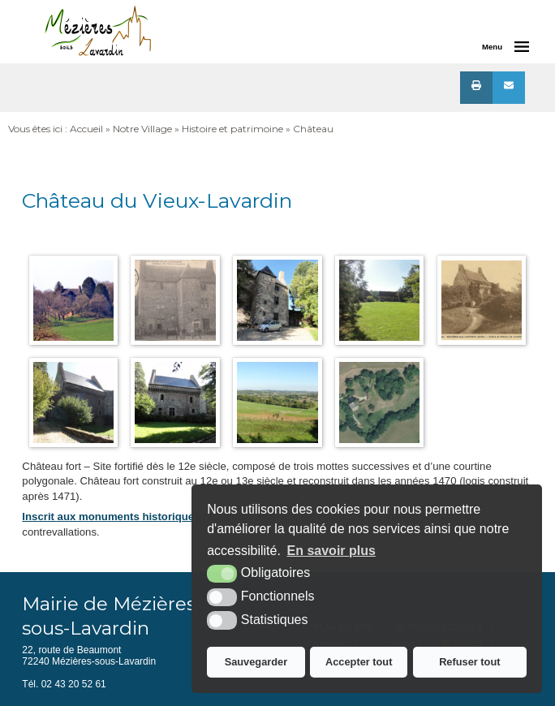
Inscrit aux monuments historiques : (114, 516)
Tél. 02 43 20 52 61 (63, 684)
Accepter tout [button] (358, 662)
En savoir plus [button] (331, 550)
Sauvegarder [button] (256, 662)
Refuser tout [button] (469, 662)
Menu (492, 46)
